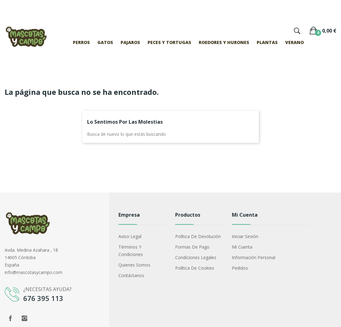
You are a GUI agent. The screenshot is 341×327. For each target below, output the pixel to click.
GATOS (105, 42)
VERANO (294, 42)
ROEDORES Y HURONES (224, 42)
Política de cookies (194, 268)
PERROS (81, 42)
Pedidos (240, 268)
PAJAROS (130, 42)
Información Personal (253, 257)
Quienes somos (134, 265)
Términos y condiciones (130, 250)
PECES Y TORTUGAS (169, 42)
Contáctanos (131, 275)
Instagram (24, 318)
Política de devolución (198, 236)
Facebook (10, 318)
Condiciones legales (195, 257)
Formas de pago (192, 247)
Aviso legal (129, 236)
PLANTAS (267, 42)
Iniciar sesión (245, 236)
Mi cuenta (242, 247)
